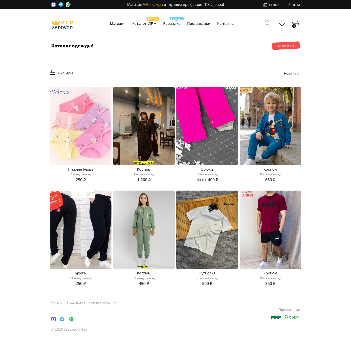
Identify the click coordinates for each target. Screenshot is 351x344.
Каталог (57, 310)
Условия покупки (102, 310)
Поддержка (76, 310)
